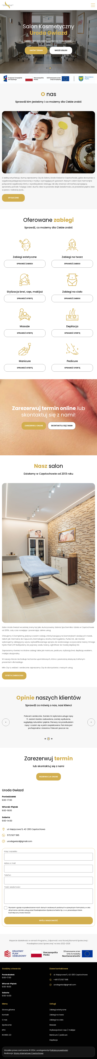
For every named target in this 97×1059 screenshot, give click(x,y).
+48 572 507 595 (59, 976)
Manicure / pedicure (58, 1032)
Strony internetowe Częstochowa (28, 1050)
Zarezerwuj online (34, 427)
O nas (4, 1016)
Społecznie (13, 199)
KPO (4, 1027)
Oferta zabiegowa (14, 677)
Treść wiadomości (12, 885)
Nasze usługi (61, 50)
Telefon (7, 874)
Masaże (53, 1022)
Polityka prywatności (59, 1047)
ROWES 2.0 (6, 1032)
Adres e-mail (10, 862)
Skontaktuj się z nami (61, 427)
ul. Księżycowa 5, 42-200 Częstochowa (23, 827)
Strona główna (8, 1006)
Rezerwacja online (48, 775)
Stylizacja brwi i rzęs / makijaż (62, 1027)
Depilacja (54, 1037)
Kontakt (5, 1011)
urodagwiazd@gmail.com (17, 839)
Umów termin (36, 50)
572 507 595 (10, 833)
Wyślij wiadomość (48, 919)
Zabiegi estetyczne (58, 1006)
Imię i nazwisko (10, 850)
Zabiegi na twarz (57, 1011)
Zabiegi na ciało (56, 1016)
